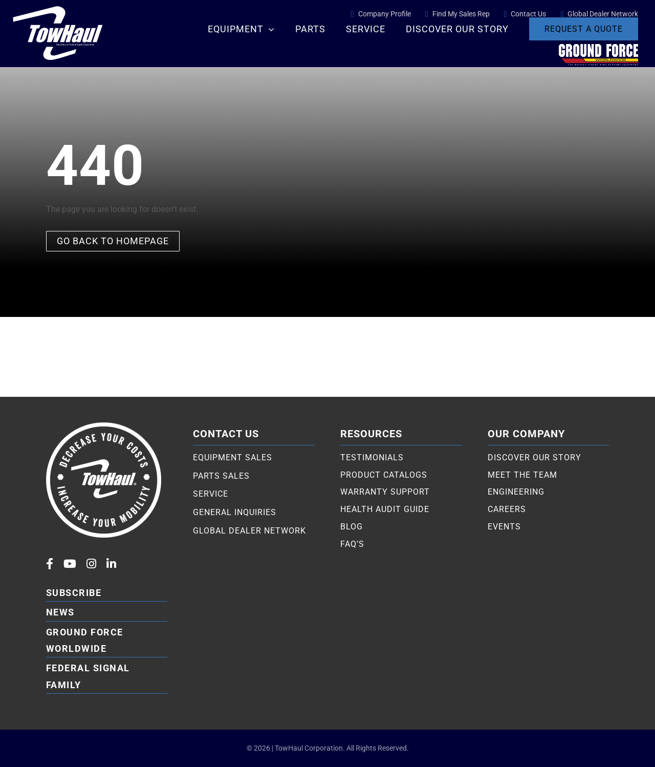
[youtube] (69, 563)
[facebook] (49, 563)
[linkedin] (111, 563)
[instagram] (91, 563)
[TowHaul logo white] (58, 5)
